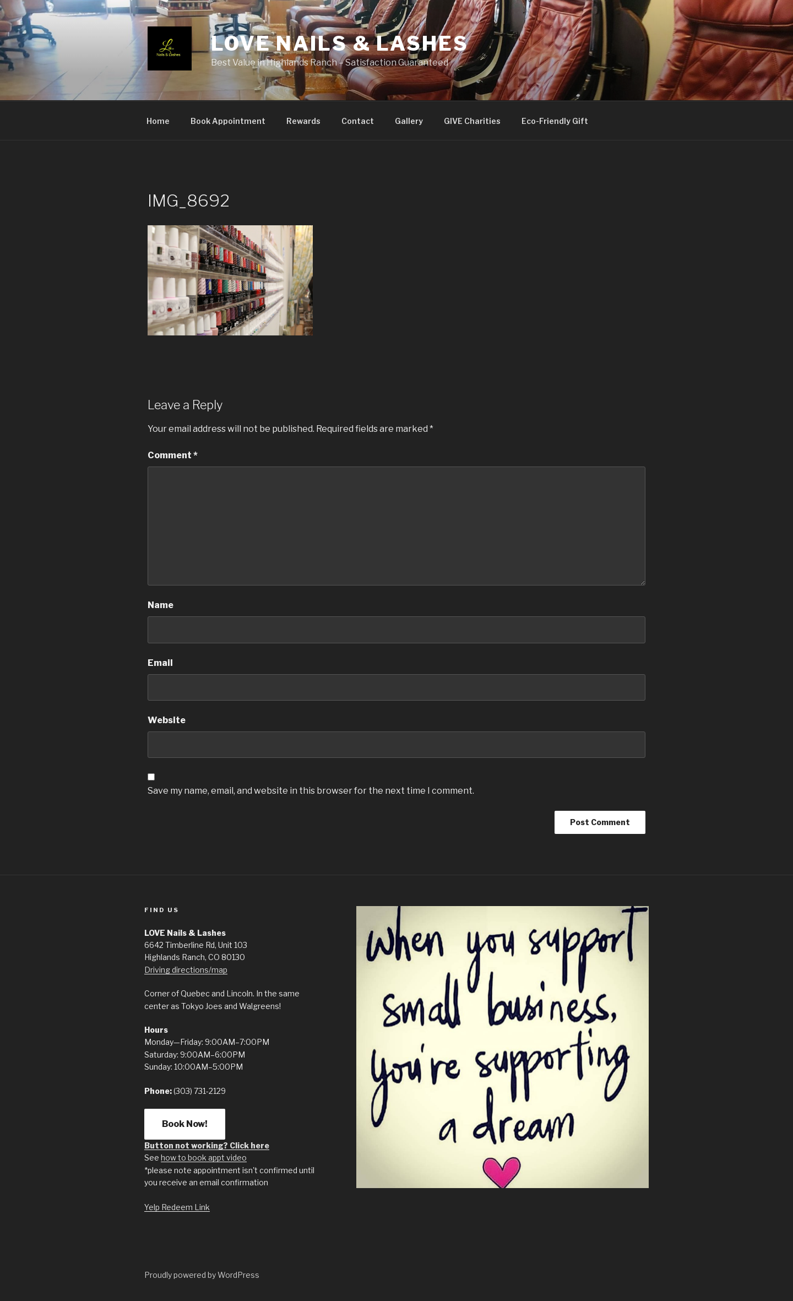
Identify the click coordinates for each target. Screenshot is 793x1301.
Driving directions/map (185, 969)
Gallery (409, 121)
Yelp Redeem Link (177, 1207)
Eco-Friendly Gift (555, 121)
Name (160, 605)
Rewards (303, 121)
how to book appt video (204, 1157)
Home (158, 121)
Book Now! (185, 1124)
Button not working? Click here (206, 1145)
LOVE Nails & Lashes (340, 43)
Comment (173, 455)
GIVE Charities (472, 121)
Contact (357, 121)
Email (160, 663)
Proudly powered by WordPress (201, 1275)
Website (167, 720)
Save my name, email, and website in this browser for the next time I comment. (311, 790)
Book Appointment (228, 121)
